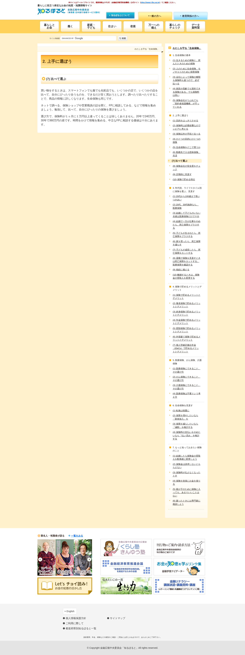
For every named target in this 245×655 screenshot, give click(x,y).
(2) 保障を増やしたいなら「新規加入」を (185, 417)
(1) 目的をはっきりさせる (185, 120)
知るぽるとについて (120, 15)
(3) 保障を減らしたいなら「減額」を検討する (185, 425)
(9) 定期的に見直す (182, 174)
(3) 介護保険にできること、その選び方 (186, 387)
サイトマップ (117, 618)
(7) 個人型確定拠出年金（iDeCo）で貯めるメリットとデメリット (186, 348)
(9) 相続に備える (181, 269)
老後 (133, 26)
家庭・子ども (91, 26)
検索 (124, 38)
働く (70, 26)
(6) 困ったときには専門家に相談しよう (186, 502)
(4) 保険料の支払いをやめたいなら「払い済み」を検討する (186, 435)
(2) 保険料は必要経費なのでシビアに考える (186, 127)
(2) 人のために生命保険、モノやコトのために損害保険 (186, 70)
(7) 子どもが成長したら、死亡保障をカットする (186, 251)
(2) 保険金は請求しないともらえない (186, 466)
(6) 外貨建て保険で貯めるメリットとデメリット (186, 338)
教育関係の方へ (190, 16)
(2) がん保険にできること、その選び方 (186, 379)
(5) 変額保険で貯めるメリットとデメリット (186, 330)
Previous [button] (40, 559)
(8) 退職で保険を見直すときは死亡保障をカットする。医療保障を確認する (186, 261)
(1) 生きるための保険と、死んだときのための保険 (186, 62)
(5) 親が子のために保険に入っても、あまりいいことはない (186, 492)
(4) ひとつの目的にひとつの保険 (186, 141)
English (70, 611)
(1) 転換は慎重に (181, 410)
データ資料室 (196, 26)
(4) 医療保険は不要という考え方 (186, 395)
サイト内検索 (55, 38)
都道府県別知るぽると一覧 (81, 628)
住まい (112, 26)
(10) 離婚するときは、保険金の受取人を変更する (186, 276)
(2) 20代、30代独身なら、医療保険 (186, 206)
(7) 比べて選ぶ (179, 160)
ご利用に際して (75, 623)
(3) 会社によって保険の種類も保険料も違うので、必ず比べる (186, 80)
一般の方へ (155, 16)
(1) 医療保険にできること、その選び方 (186, 370)
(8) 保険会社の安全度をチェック (186, 168)
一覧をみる (77, 535)
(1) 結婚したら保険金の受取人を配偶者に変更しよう (186, 457)
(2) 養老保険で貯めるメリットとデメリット (186, 305)
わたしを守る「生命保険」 (187, 48)
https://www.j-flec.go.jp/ (150, 2)
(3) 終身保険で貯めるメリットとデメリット (186, 313)
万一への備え (153, 26)
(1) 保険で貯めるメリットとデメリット (186, 297)
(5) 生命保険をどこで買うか (186, 147)
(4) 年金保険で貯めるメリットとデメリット (186, 322)
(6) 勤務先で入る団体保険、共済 (186, 154)
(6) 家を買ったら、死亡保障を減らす (186, 243)
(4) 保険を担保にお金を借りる (186, 483)
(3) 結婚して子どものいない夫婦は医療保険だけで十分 (186, 215)
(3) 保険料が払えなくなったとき (186, 474)
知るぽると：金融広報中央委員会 (68, 11)
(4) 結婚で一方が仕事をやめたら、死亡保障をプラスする (186, 224)
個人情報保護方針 (76, 618)
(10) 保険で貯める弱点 (184, 179)
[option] (46, 557)
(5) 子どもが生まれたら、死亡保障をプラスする (186, 235)
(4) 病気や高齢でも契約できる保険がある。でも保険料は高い (186, 91)
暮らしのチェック (174, 26)
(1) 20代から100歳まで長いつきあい (186, 198)
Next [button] (89, 559)
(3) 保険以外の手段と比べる (186, 134)
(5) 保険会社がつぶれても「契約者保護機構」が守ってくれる (186, 103)
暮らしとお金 (49, 26)
